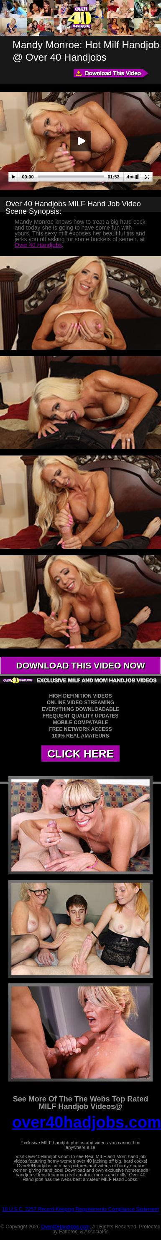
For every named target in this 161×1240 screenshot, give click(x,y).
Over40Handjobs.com (65, 1227)
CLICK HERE (80, 753)
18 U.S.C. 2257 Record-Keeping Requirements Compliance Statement (80, 1209)
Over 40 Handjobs (38, 245)
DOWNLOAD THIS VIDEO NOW (80, 665)
